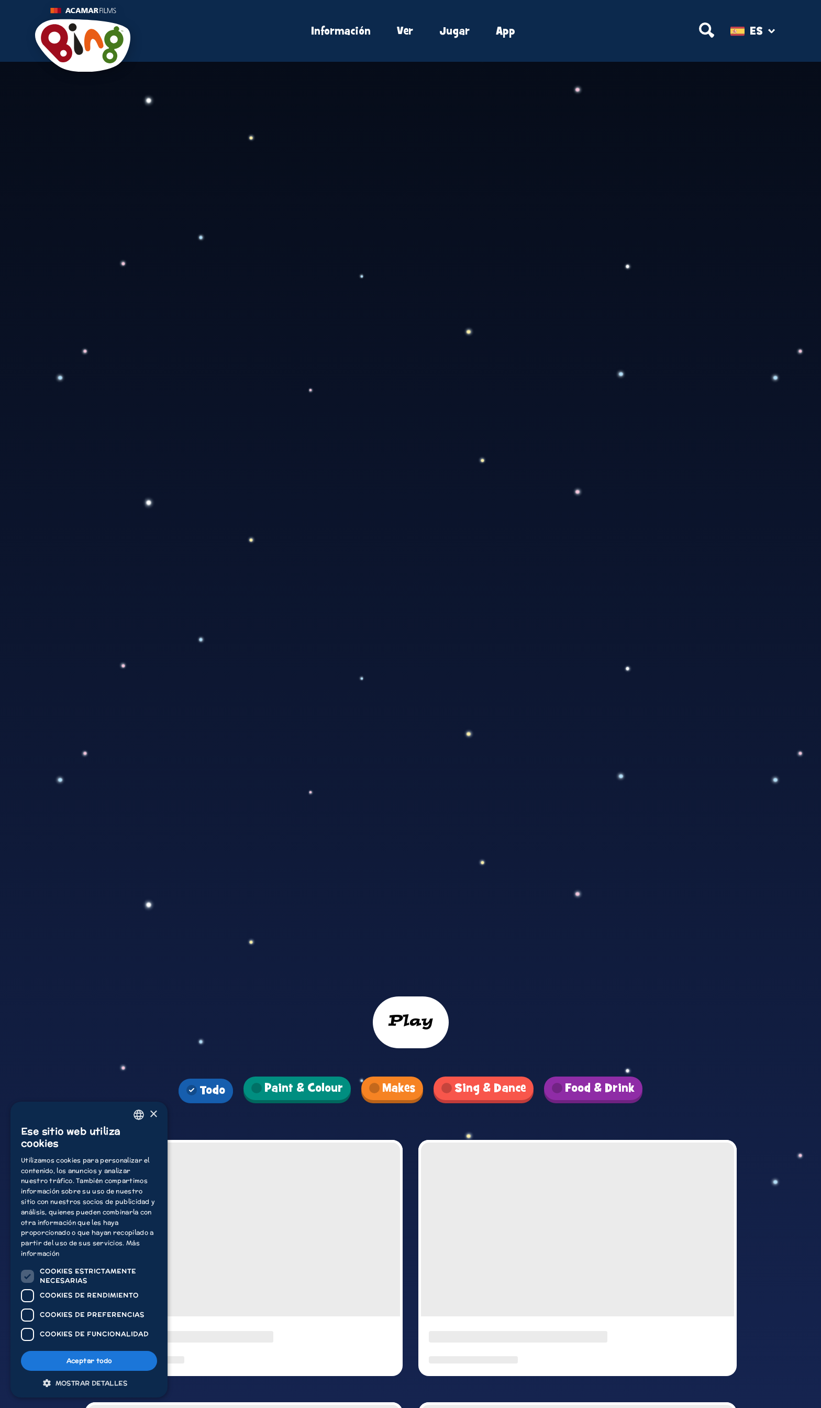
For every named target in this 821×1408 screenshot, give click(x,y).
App (505, 31)
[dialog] (89, 1250)
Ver (405, 31)
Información (341, 31)
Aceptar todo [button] (89, 1360)
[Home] (160, 31)
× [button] (153, 1114)
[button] (89, 1382)
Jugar (454, 31)
